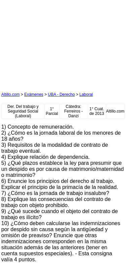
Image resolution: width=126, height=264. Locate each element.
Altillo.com (10, 94)
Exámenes (33, 94)
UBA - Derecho (61, 94)
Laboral (86, 94)
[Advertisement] (51, 43)
